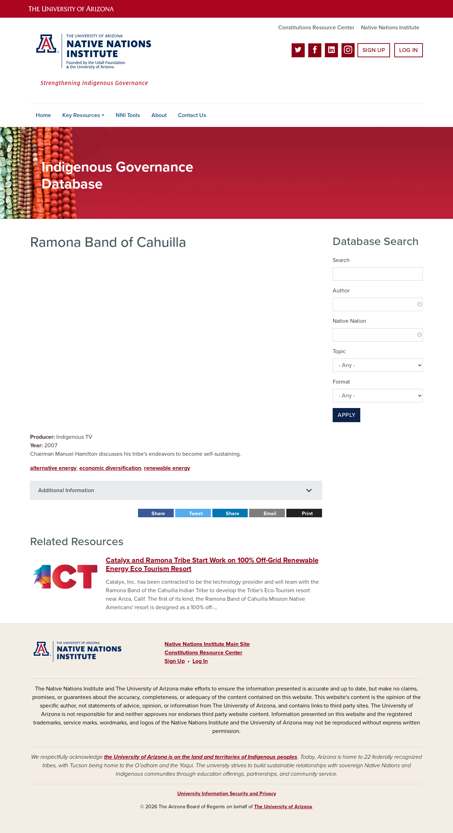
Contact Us (192, 115)
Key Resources (81, 115)
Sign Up (373, 50)
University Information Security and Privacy (226, 794)
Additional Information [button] (66, 490)
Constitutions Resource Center (316, 27)
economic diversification (110, 468)
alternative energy (53, 468)
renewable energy (167, 468)
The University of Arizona (283, 807)
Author (341, 290)
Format (341, 381)
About (159, 115)
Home (43, 115)
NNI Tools (128, 115)
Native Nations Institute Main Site (207, 644)
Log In (408, 50)
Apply (346, 415)
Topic (339, 351)
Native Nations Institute (390, 27)
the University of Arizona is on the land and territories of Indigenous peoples (200, 757)
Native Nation (349, 321)
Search (341, 260)
